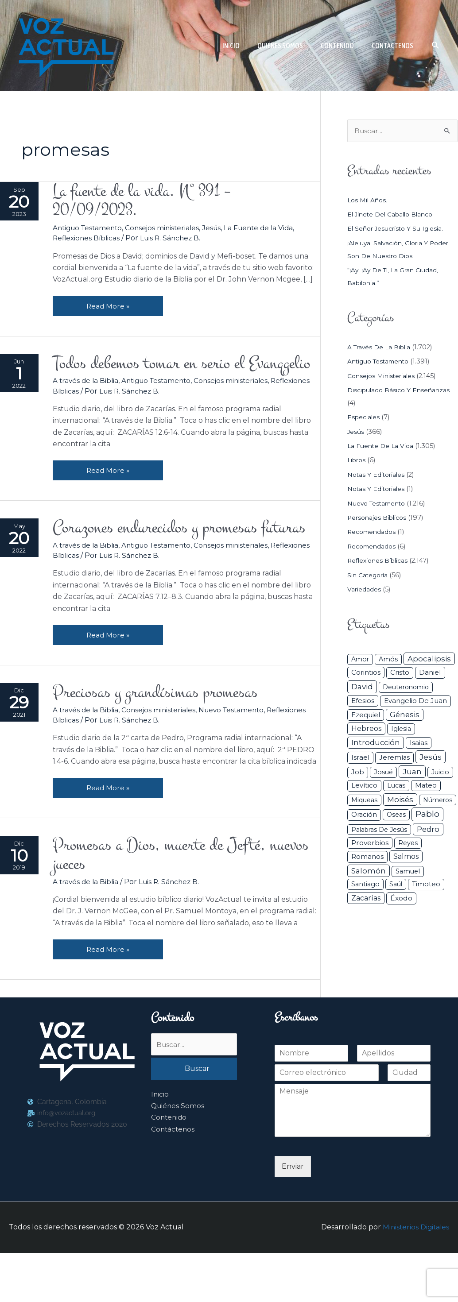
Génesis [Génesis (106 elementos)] (404, 715)
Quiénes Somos (178, 1156)
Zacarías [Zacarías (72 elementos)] (365, 898)
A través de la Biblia (88, 404)
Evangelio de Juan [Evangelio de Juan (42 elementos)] (415, 701)
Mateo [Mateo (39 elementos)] (426, 786)
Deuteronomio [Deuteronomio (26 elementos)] (406, 688)
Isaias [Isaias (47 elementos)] (418, 743)
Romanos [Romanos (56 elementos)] (367, 857)
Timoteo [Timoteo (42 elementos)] (426, 885)
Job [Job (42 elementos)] (357, 773)
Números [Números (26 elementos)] (437, 800)
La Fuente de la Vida (269, 229)
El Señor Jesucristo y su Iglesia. (397, 229)
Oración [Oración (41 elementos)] (364, 815)
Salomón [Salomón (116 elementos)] (368, 871)
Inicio (160, 1144)
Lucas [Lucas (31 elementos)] (396, 786)
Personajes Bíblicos (378, 518)
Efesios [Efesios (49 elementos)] (362, 701)
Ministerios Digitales (414, 1276)
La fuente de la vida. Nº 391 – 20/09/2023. (148, 202)
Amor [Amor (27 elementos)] (360, 660)
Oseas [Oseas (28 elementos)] (396, 815)
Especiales (364, 418)
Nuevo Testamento (239, 756)
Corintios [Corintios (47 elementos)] (365, 673)
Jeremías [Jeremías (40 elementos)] (394, 758)
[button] (435, 45)
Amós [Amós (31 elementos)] (388, 660)
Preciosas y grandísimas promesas (163, 738)
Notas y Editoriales (377, 475)
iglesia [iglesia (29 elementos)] (401, 730)
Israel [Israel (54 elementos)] (360, 758)
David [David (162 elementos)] (362, 687)
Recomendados (373, 533)
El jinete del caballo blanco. (393, 215)
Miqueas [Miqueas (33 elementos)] (364, 800)
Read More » (110, 305)
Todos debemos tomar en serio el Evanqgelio (156, 376)
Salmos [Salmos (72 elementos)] (406, 857)
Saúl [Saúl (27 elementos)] (395, 885)
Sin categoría (368, 576)
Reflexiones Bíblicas (89, 240)
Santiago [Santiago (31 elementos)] (365, 885)
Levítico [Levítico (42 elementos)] (364, 786)
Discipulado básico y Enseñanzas (400, 390)
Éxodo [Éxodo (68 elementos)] (401, 898)
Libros (357, 461)
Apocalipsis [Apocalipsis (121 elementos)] (429, 659)
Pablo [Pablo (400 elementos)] (427, 814)
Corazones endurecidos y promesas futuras (163, 562)
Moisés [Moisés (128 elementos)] (400, 800)
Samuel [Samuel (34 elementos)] (408, 872)
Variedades (364, 590)
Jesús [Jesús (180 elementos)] (430, 757)
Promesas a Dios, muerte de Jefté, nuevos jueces (166, 903)
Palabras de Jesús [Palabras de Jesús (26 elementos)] (379, 830)
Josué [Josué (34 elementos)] (383, 773)
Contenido (169, 1168)
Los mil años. (368, 201)
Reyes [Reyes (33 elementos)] (408, 843)
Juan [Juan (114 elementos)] (412, 772)
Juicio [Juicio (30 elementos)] (440, 773)
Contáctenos (173, 1179)
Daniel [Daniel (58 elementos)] (430, 673)
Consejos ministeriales (169, 229)
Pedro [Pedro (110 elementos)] (428, 829)
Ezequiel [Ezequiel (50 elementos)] (365, 715)
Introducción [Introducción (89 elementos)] (375, 742)
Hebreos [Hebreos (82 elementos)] (366, 729)
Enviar (293, 1215)
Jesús (220, 229)
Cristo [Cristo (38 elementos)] (399, 673)
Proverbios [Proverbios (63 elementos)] (369, 843)
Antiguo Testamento (91, 229)
